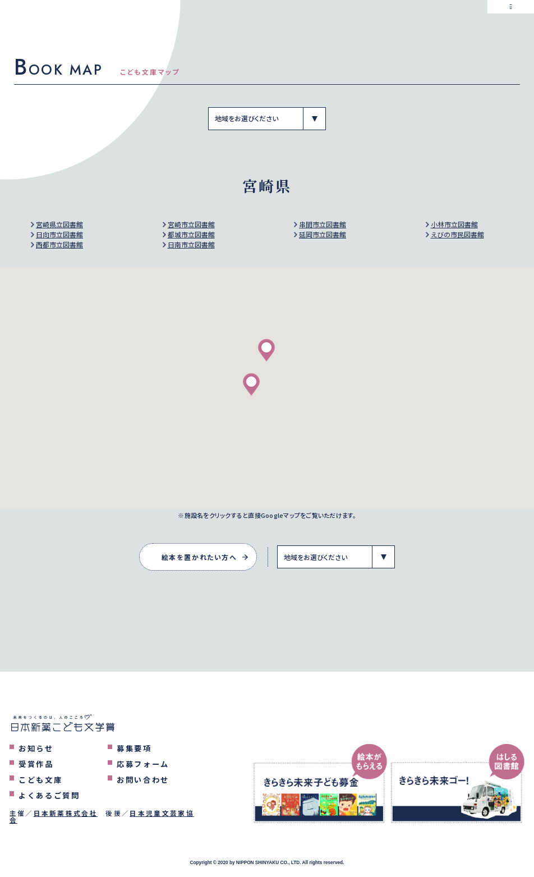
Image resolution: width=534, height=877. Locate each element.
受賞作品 (36, 764)
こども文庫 (40, 779)
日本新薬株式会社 (66, 813)
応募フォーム (143, 764)
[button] (266, 350)
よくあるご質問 (49, 795)
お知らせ (36, 748)
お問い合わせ (143, 779)
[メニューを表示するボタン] (510, 23)
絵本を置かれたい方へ (199, 557)
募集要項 (134, 748)
